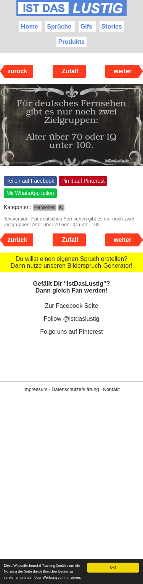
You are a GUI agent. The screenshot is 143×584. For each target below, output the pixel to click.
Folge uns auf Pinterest (71, 331)
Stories (111, 26)
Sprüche (59, 26)
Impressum (35, 389)
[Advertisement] (71, 500)
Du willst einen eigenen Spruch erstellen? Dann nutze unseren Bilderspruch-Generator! (71, 262)
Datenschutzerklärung (75, 389)
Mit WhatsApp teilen (30, 193)
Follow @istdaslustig (71, 318)
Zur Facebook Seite (71, 305)
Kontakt (111, 389)
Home (29, 26)
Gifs (86, 26)
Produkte (71, 42)
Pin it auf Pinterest (83, 181)
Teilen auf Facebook (30, 181)
